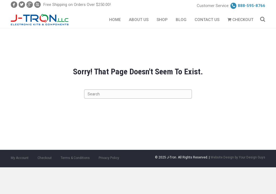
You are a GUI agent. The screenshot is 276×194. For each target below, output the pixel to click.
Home (115, 19)
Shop (162, 19)
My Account (20, 158)
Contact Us (207, 19)
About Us (139, 19)
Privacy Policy (109, 158)
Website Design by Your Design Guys (238, 157)
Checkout (240, 19)
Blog (181, 19)
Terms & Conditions (75, 158)
